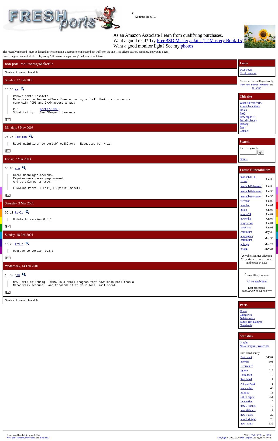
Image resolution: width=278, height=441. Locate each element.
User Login (246, 69)
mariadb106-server (251, 186)
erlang (243, 248)
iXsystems (264, 84)
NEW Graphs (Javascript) (254, 346)
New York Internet (249, 84)
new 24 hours (248, 405)
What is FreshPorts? (251, 103)
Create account (248, 73)
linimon (21, 141)
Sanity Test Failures (251, 321)
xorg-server (246, 223)
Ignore (244, 370)
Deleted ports (247, 318)
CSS (259, 435)
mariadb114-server (250, 191)
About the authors (250, 106)
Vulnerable (246, 388)
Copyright (222, 437)
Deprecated (246, 366)
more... (244, 159)
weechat (245, 201)
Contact (244, 130)
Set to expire (247, 397)
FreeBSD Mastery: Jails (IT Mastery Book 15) (200, 40)
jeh (17, 286)
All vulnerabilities (257, 281)
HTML (253, 435)
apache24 (245, 214)
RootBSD (256, 88)
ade (17, 173)
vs (16, 89)
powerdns (245, 218)
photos (187, 45)
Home (243, 311)
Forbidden (246, 375)
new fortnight (248, 419)
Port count (246, 357)
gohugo (244, 244)
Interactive (246, 401)
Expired (244, 392)
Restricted (246, 379)
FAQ (242, 113)
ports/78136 (49, 113)
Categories (246, 314)
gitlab (243, 209)
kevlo (19, 221)
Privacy (244, 124)
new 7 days (246, 414)
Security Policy (248, 120)
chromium (246, 232)
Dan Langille (246, 437)
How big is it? (248, 117)
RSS (269, 435)
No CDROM (247, 383)
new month (246, 423)
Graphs (244, 342)
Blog (242, 127)
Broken (244, 361)
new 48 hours (248, 410)
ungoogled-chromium (246, 238)
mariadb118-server (250, 196)
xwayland (245, 227)
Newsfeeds (246, 325)
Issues (243, 110)
